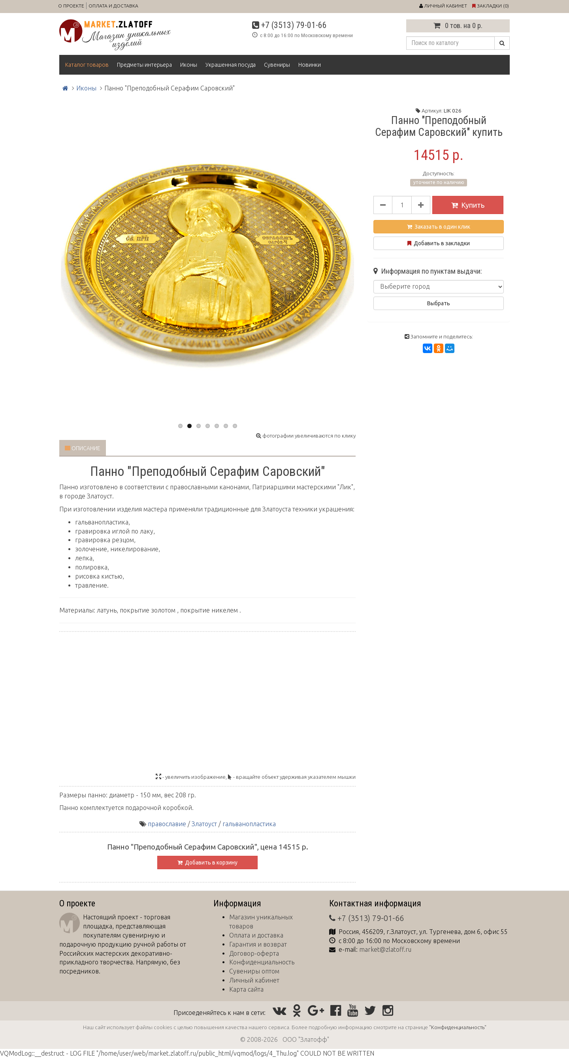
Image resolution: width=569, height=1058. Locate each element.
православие (167, 823)
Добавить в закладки (438, 243)
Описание (82, 448)
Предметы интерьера (144, 65)
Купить (468, 205)
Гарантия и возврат (258, 944)
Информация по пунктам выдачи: (427, 271)
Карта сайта (246, 989)
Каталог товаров (87, 65)
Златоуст (204, 823)
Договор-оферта (254, 953)
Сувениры (277, 65)
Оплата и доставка (113, 5)
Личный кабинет (254, 980)
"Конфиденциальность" (457, 1027)
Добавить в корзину (207, 862)
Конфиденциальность (261, 962)
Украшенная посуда (230, 65)
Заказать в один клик (438, 227)
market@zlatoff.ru (385, 949)
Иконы (188, 65)
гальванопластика (249, 823)
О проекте (71, 5)
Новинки (309, 65)
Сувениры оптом (254, 971)
